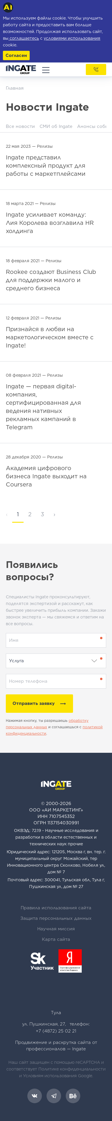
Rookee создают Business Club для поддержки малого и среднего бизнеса (51, 280)
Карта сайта (56, 939)
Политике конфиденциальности (72, 1069)
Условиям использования (50, 1075)
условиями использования (72, 38)
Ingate (79, 1049)
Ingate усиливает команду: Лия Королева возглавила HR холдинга (50, 222)
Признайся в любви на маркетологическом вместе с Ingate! (49, 337)
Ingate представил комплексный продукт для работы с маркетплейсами (46, 165)
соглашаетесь (23, 38)
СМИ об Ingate (56, 126)
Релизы (45, 146)
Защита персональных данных (56, 918)
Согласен (16, 55)
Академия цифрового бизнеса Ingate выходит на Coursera (46, 476)
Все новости (20, 126)
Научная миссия (56, 928)
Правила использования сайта (56, 907)
